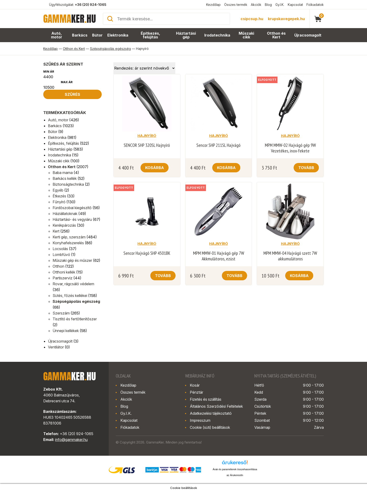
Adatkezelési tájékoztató (211, 413)
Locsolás (60, 248)
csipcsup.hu (252, 18)
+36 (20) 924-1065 (90, 5)
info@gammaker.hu (71, 439)
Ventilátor (56, 347)
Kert (56, 231)
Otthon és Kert (277, 35)
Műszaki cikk (246, 35)
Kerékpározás (64, 225)
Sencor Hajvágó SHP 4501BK (146, 253)
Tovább (306, 167)
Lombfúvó (61, 254)
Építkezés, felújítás (150, 35)
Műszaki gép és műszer (72, 260)
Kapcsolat (295, 5)
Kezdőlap (213, 5)
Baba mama (63, 172)
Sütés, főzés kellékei (70, 295)
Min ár (48, 71)
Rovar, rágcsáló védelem (73, 283)
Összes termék (235, 5)
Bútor (98, 35)
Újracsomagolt (308, 35)
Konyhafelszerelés (68, 242)
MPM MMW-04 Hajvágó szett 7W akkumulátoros (290, 256)
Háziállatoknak (65, 213)
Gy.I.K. (279, 5)
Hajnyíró (146, 135)
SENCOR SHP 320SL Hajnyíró (147, 145)
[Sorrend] (144, 68)
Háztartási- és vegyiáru (72, 219)
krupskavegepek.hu (286, 18)
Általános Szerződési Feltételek (216, 406)
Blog (268, 5)
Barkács (80, 35)
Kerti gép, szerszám (69, 237)
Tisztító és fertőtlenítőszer (75, 319)
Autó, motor (56, 35)
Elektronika (118, 35)
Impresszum (200, 420)
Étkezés (59, 196)
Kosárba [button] (154, 167)
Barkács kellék (65, 178)
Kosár (195, 385)
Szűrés (72, 94)
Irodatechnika (217, 35)
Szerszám (61, 313)
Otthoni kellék (64, 272)
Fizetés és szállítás (205, 399)
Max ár (66, 82)
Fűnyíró (59, 202)
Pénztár (196, 392)
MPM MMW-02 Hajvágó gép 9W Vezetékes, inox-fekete (290, 148)
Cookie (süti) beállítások (210, 427)
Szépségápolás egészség (110, 49)
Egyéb (58, 190)
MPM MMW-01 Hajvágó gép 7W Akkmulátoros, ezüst (218, 256)
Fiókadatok (315, 5)
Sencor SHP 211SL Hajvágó (218, 145)
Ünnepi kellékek (66, 330)
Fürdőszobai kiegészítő (72, 207)
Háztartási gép (186, 35)
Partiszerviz (62, 278)
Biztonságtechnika (68, 184)
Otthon (58, 266)
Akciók (256, 5)
